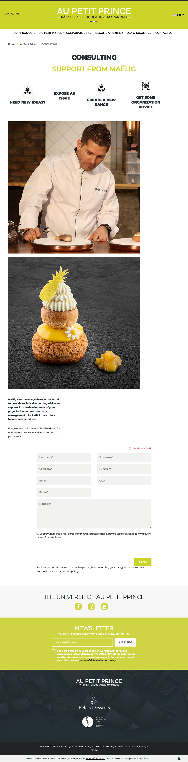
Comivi (136, 746)
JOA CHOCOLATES (139, 33)
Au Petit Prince (50, 33)
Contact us (11, 13)
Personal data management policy (57, 571)
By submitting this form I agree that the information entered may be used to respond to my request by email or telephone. (94, 535)
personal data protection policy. (97, 660)
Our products (24, 33)
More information (95, 758)
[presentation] (64, 548)
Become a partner (109, 33)
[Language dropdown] (178, 15)
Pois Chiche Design (105, 746)
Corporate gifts (78, 33)
